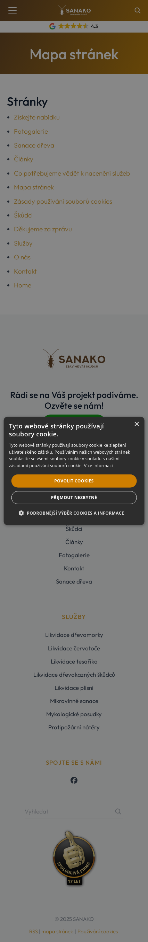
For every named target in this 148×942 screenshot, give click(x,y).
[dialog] (74, 471)
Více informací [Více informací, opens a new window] (98, 466)
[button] (74, 512)
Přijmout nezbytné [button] (74, 497)
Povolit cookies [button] (73, 481)
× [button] (136, 424)
